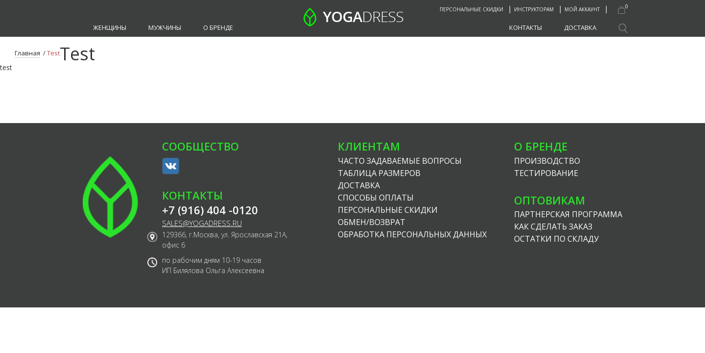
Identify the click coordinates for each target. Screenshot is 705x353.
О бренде (218, 27)
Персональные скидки (471, 9)
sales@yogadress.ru (202, 223)
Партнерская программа (568, 214)
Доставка (580, 27)
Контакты (525, 27)
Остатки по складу (556, 238)
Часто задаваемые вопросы (400, 160)
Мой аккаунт (582, 9)
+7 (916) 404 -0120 (210, 210)
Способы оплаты (376, 197)
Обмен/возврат (371, 222)
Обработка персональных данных (412, 234)
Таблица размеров (379, 173)
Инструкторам (534, 9)
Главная (27, 53)
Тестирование (546, 173)
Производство (547, 160)
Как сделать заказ (553, 226)
